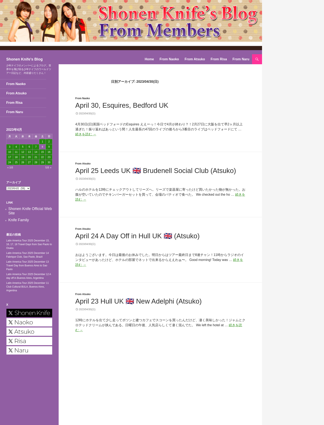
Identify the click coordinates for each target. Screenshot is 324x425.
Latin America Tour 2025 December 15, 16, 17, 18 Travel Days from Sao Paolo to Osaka (29, 244)
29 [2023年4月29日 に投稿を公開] (42, 162)
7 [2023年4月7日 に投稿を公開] (36, 146)
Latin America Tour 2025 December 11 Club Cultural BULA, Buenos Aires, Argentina (27, 287)
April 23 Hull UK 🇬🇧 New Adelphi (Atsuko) (138, 301)
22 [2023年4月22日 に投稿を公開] (42, 157)
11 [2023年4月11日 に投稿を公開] (16, 152)
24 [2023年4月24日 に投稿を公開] (9, 162)
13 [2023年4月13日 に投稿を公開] (29, 152)
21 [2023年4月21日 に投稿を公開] (36, 157)
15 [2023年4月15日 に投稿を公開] (42, 152)
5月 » (48, 167)
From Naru (240, 59)
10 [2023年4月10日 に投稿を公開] (9, 152)
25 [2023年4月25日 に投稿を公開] (16, 162)
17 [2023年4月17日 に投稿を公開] (9, 157)
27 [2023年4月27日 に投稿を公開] (29, 162)
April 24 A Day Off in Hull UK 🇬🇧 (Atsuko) (137, 236)
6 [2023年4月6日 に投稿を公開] (29, 146)
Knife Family (18, 220)
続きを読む (85, 134)
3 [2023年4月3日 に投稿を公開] (9, 146)
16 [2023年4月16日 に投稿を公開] (49, 152)
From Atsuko (195, 59)
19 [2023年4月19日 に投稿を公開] (22, 157)
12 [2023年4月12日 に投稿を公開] (22, 152)
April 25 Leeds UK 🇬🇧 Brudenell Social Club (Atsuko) (155, 170)
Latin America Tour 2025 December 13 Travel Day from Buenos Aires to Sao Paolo (27, 265)
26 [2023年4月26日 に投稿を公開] (22, 162)
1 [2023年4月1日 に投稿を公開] (42, 141)
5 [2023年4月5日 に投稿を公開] (22, 146)
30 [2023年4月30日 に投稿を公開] (49, 162)
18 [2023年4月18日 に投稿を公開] (16, 157)
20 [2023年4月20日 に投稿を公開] (29, 157)
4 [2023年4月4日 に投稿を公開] (16, 146)
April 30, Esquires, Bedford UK (121, 105)
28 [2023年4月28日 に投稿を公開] (36, 162)
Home (149, 59)
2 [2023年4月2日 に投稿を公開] (49, 141)
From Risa (219, 59)
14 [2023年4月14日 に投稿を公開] (36, 152)
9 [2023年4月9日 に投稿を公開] (49, 146)
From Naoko (169, 59)
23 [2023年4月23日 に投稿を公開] (49, 157)
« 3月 (10, 167)
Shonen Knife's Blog (24, 59)
